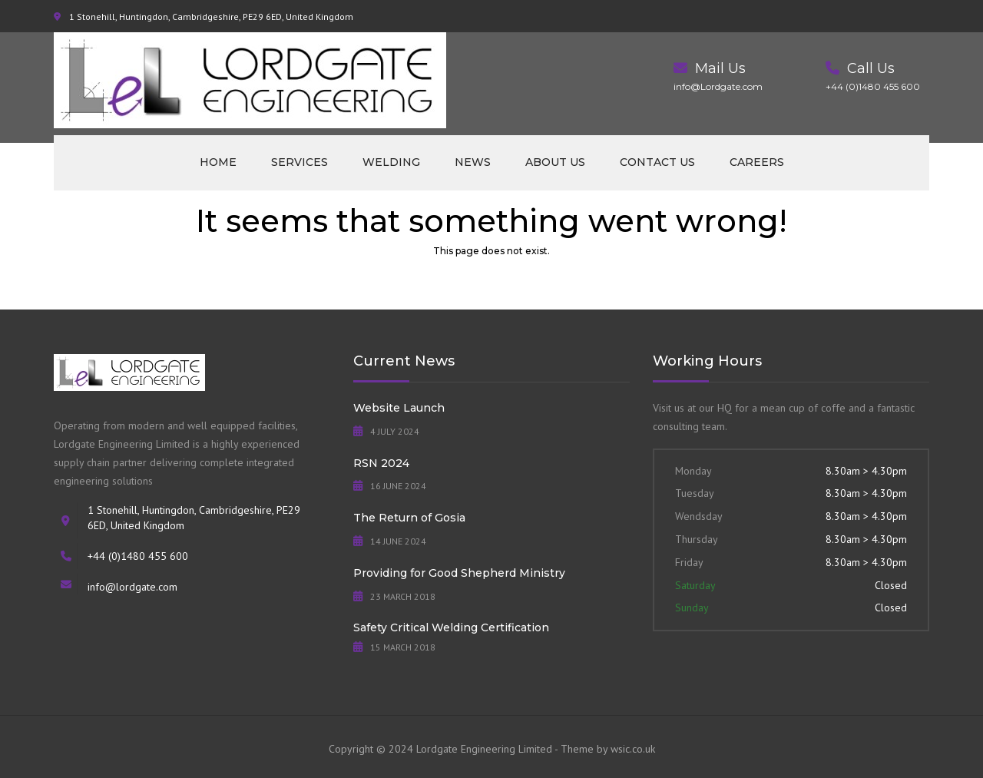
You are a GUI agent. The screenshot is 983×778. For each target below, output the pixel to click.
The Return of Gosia (409, 518)
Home (218, 162)
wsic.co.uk (633, 749)
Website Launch (399, 408)
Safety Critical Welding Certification (451, 627)
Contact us (657, 162)
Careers (757, 162)
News (473, 162)
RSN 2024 (381, 463)
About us (555, 162)
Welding (391, 162)
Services (299, 162)
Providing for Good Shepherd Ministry (459, 573)
